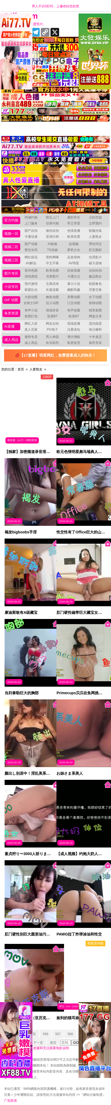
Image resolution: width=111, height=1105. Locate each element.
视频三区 (11, 260)
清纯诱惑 (31, 276)
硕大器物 (95, 263)
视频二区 (11, 247)
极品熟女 (95, 276)
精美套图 (95, 310)
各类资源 (11, 313)
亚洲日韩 (52, 237)
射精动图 (95, 303)
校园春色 (95, 284)
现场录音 (52, 310)
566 (45, 1034)
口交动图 (73, 303)
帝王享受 (73, 223)
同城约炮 (31, 217)
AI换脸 (52, 244)
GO (76, 1043)
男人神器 (52, 337)
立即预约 (95, 223)
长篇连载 (52, 290)
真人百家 (31, 329)
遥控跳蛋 (95, 323)
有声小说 (31, 310)
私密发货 (73, 343)
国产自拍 (31, 231)
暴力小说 (73, 284)
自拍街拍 (95, 270)
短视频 (74, 244)
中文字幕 (52, 263)
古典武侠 (52, 284)
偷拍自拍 (52, 231)
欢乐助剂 (52, 343)
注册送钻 (73, 329)
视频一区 (11, 234)
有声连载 (73, 310)
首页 (21, 369)
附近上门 (52, 217)
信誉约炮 (52, 223)
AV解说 (31, 263)
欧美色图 (52, 270)
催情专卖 (31, 337)
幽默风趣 (73, 290)
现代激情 (31, 284)
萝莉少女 (73, 250)
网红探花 (31, 257)
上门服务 (31, 223)
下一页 (38, 1043)
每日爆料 (95, 329)
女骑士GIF (31, 303)
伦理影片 (95, 257)
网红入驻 (31, 323)
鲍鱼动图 (52, 297)
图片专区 (11, 273)
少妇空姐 (95, 217)
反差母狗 (73, 257)
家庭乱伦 (31, 290)
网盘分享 (95, 316)
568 (70, 1034)
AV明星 (74, 263)
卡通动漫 (31, 237)
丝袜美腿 (73, 270)
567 (57, 1034)
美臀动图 (73, 297)
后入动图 (52, 303)
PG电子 (52, 329)
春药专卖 (95, 343)
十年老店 (95, 337)
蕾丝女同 (31, 250)
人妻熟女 (95, 237)
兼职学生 (73, 217)
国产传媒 (31, 244)
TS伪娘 (52, 250)
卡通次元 (73, 276)
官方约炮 (11, 220)
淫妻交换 (95, 290)
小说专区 (11, 287)
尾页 (53, 1043)
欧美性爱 (73, 237)
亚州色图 (31, 270)
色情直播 (73, 231)
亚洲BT (52, 316)
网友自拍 (52, 323)
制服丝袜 (95, 231)
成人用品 (11, 340)
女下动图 (95, 297)
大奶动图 (31, 297)
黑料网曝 (52, 257)
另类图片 (52, 276)
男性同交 (95, 244)
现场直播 (73, 323)
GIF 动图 (11, 300)
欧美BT (74, 316)
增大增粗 (73, 337)
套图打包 (31, 316)
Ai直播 (9, 326)
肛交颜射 (95, 250)
